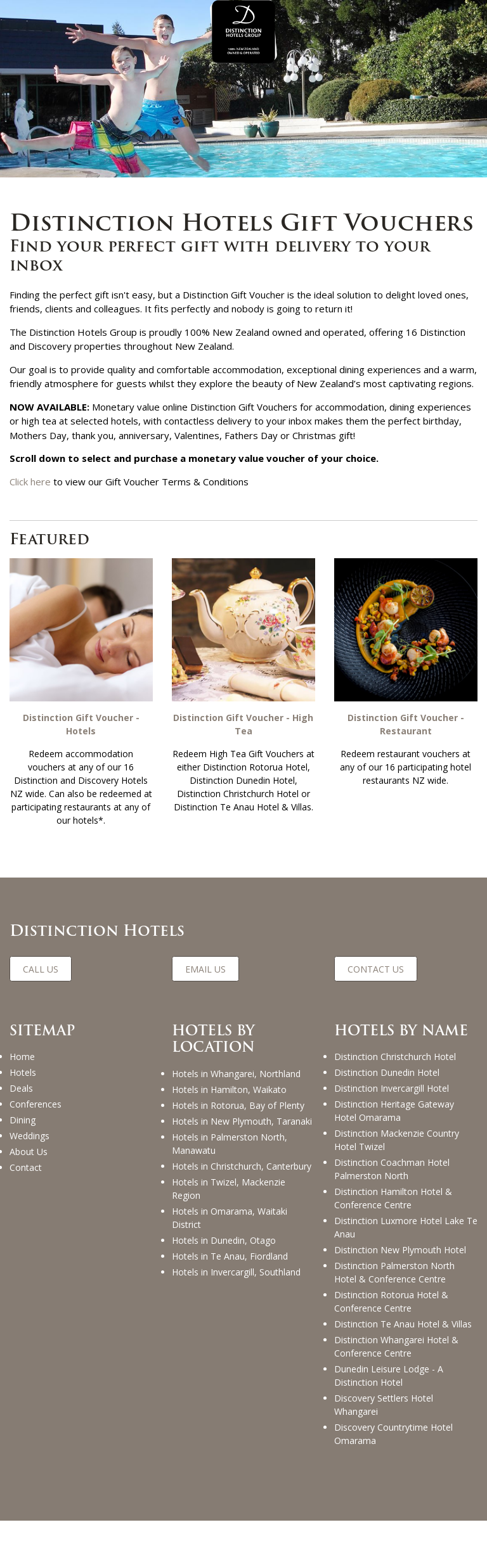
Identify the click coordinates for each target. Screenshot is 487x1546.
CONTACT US (375, 969)
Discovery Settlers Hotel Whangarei (383, 1404)
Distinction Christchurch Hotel (395, 1057)
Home (22, 1057)
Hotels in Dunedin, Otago (224, 1240)
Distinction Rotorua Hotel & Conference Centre (391, 1301)
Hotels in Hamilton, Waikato (229, 1089)
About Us (29, 1152)
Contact (26, 1167)
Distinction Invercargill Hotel (391, 1088)
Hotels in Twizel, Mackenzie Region (228, 1188)
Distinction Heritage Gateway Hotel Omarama (394, 1110)
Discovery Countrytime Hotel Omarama (393, 1434)
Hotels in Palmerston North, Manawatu (229, 1143)
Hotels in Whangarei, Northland (236, 1074)
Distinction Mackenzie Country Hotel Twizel (396, 1140)
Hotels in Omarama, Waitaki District (229, 1217)
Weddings (29, 1136)
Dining (23, 1120)
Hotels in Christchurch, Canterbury (241, 1166)
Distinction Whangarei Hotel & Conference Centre (396, 1346)
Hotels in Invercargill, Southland (236, 1272)
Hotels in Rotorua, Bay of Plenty (238, 1105)
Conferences (36, 1104)
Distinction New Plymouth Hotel (400, 1250)
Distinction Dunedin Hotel (386, 1072)
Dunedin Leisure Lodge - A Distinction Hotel (388, 1375)
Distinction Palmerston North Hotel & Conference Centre (394, 1272)
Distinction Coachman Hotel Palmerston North (392, 1169)
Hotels (23, 1072)
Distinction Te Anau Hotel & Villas (403, 1324)
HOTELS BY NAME (401, 1030)
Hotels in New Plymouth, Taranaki (242, 1121)
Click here (30, 481)
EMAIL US (205, 969)
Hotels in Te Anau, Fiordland (230, 1256)
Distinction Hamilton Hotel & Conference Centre (393, 1198)
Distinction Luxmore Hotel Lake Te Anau (405, 1227)
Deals (21, 1088)
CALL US (40, 969)
